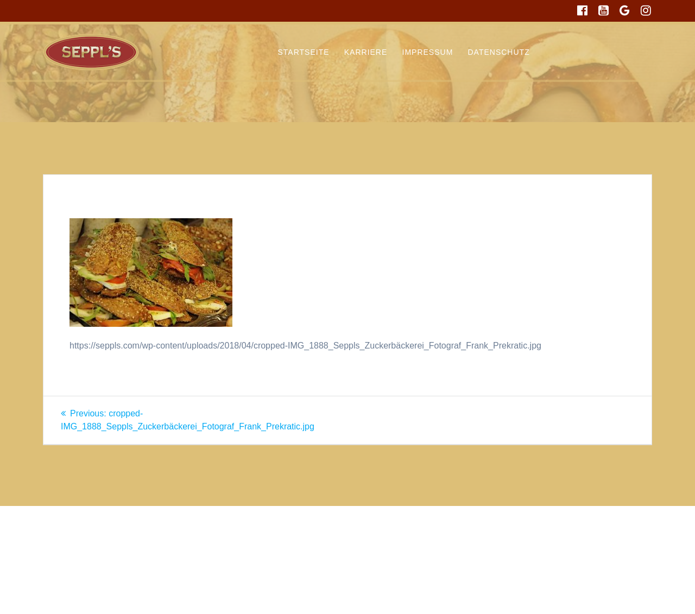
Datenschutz (499, 52)
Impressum (427, 52)
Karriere (366, 52)
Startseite (304, 52)
